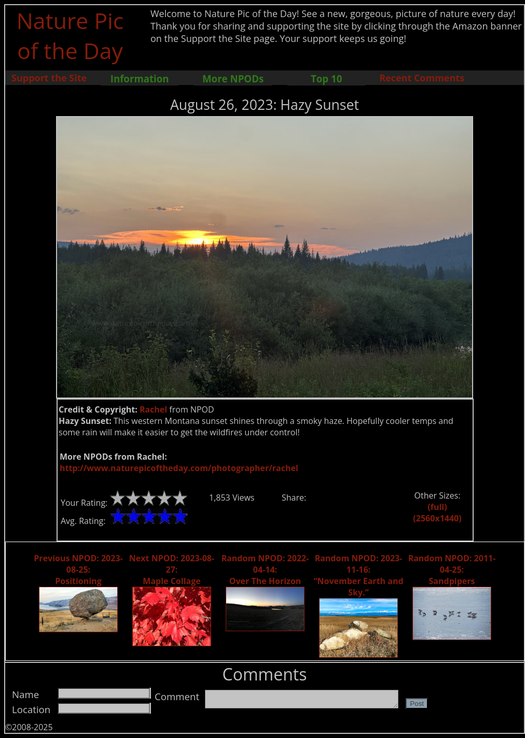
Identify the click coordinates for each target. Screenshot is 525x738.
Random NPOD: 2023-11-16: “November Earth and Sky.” (358, 575)
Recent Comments (421, 78)
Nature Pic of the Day (70, 35)
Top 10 (326, 78)
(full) (437, 507)
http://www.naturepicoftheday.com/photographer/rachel (179, 468)
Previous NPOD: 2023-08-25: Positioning (78, 569)
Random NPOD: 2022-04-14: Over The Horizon (265, 569)
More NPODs (233, 78)
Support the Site (49, 78)
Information (139, 78)
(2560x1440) (437, 518)
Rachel (153, 409)
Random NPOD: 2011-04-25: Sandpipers (452, 569)
